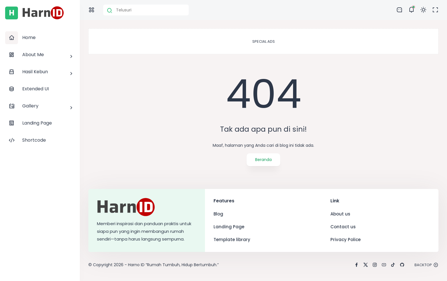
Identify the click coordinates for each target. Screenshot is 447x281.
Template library (232, 240)
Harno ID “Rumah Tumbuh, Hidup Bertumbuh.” (173, 265)
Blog (218, 214)
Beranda (263, 159)
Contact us (343, 227)
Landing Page (229, 227)
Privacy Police (345, 240)
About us (340, 214)
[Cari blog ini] (146, 10)
